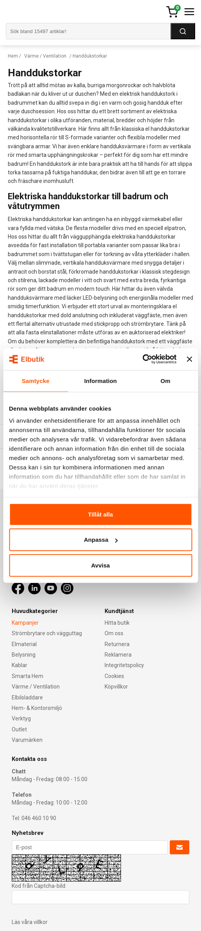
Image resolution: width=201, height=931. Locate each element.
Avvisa (100, 565)
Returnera (117, 644)
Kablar (19, 665)
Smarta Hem (27, 676)
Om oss (114, 633)
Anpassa (101, 539)
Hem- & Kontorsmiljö (37, 708)
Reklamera (118, 655)
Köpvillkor (116, 686)
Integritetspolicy (124, 665)
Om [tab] (165, 380)
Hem (13, 56)
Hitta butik (117, 623)
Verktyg (21, 718)
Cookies (114, 676)
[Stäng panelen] (189, 359)
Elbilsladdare (27, 697)
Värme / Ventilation (45, 56)
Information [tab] (100, 380)
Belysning (24, 655)
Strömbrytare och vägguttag (47, 633)
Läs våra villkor (30, 922)
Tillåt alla (100, 514)
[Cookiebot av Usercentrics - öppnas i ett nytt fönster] (143, 359)
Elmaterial (24, 644)
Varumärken (27, 740)
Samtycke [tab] (36, 380)
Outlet (19, 729)
